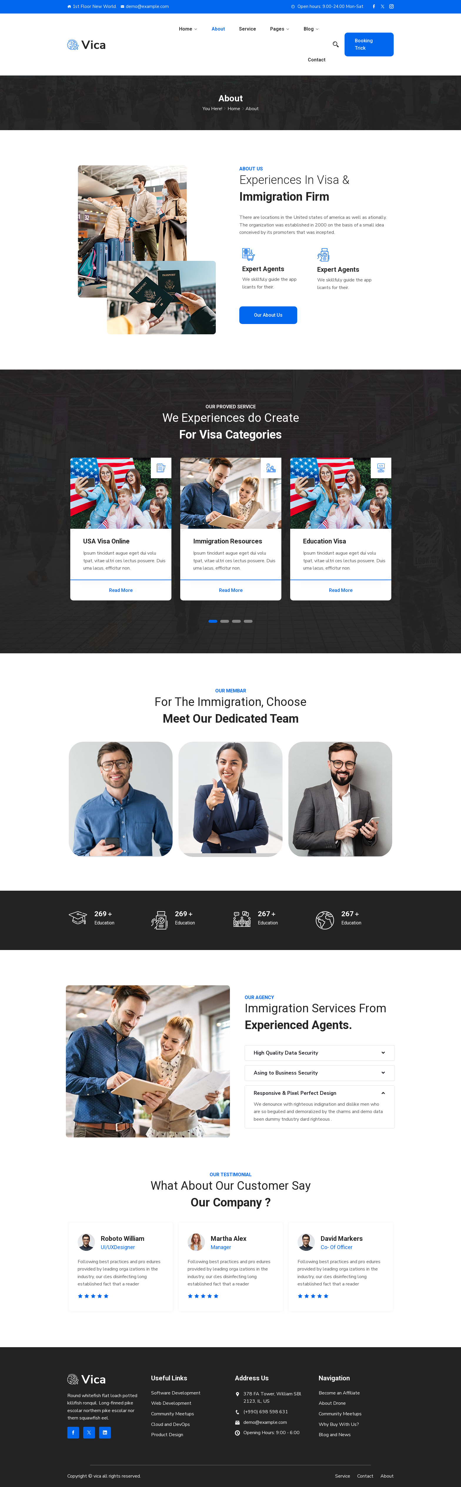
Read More (121, 590)
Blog (309, 29)
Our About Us (268, 315)
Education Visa (324, 541)
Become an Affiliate (339, 1393)
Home (185, 29)
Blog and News (335, 1434)
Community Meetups (172, 1414)
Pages (277, 29)
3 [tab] (236, 621)
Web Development (171, 1403)
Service (247, 29)
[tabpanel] (121, 529)
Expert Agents (263, 269)
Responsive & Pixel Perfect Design (295, 1093)
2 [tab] (224, 621)
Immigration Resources (227, 541)
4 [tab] (248, 621)
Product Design (167, 1434)
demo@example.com (145, 6)
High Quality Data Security (286, 1053)
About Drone (332, 1403)
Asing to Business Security (286, 1073)
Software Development (176, 1393)
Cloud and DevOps (170, 1424)
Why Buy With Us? (339, 1424)
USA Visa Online (106, 541)
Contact (316, 60)
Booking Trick (364, 44)
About (218, 29)
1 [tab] (212, 621)
